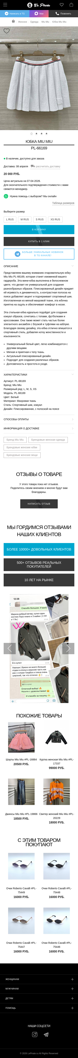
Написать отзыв (39, 504)
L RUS (10, 219)
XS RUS (55, 219)
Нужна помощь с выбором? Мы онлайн (30, 196)
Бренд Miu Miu (15, 439)
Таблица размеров (63, 203)
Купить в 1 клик (39, 241)
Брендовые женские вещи (22, 455)
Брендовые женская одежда (48, 439)
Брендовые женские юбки (22, 447)
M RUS (25, 219)
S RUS (40, 219)
